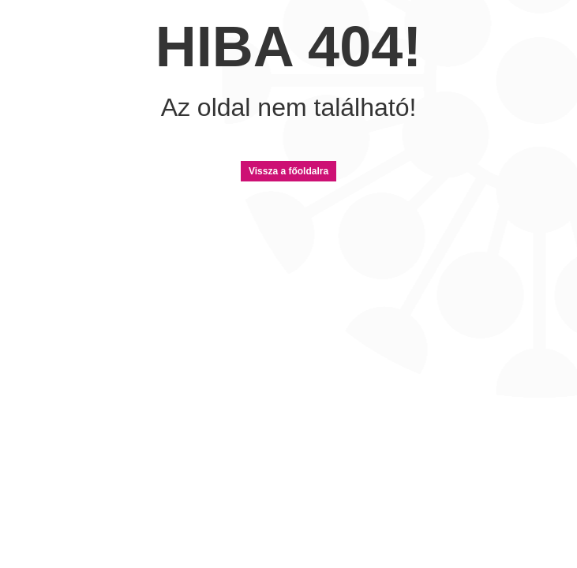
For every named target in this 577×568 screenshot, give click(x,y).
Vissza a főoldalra (288, 171)
